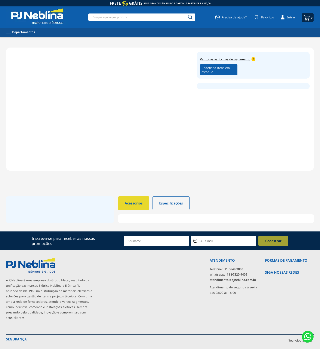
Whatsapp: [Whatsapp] (228, 274)
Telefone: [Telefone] (226, 269)
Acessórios (134, 203)
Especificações (171, 203)
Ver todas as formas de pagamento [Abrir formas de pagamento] (227, 59)
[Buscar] (190, 17)
